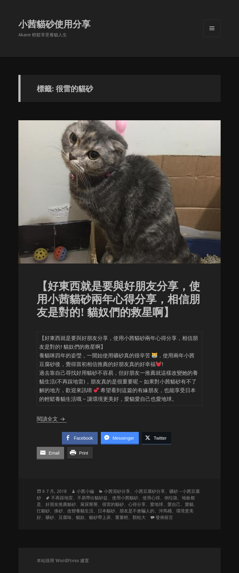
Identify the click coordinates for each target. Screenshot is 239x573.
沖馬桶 (165, 511)
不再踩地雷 (62, 498)
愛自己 (173, 504)
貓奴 (80, 517)
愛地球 (156, 504)
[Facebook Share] (79, 438)
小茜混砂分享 (117, 491)
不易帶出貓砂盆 (92, 498)
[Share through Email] (50, 453)
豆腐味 (65, 517)
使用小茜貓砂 (125, 498)
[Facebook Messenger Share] (120, 438)
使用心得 (151, 498)
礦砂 (49, 517)
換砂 (58, 511)
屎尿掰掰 (89, 504)
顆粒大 (139, 517)
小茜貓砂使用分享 (54, 24)
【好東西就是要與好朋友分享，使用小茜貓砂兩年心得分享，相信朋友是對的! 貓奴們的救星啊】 (118, 298)
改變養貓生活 (80, 511)
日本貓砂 (106, 511)
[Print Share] (80, 453)
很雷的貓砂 (113, 504)
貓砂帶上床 (100, 517)
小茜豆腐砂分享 (149, 491)
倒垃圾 (170, 498)
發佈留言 (164, 517)
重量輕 (121, 517)
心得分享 (137, 504)
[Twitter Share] (156, 438)
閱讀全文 (52, 418)
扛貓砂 (43, 511)
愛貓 (189, 504)
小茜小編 (85, 491)
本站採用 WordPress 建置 (63, 560)
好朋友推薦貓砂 (60, 504)
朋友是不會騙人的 (137, 511)
